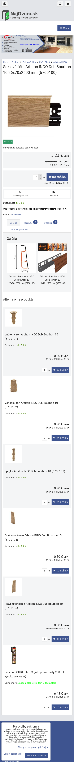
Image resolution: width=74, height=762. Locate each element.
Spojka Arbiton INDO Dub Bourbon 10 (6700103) (35, 471)
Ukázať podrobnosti (13, 754)
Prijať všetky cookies (36, 755)
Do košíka (57, 177)
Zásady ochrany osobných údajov (33, 747)
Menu (64, 27)
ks (46, 370)
